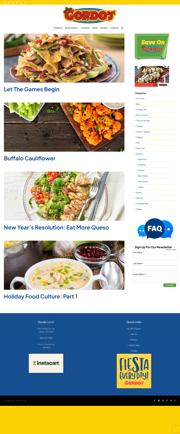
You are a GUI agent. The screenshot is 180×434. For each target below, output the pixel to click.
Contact (134, 351)
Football (139, 126)
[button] (122, 27)
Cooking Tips (141, 110)
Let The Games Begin (31, 89)
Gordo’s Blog (134, 345)
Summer (139, 198)
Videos (139, 209)
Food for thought (143, 121)
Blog (138, 104)
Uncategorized (142, 204)
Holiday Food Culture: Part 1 (40, 296)
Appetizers (142, 159)
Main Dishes (143, 176)
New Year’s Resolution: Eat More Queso (56, 227)
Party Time (140, 148)
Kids (138, 143)
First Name (138, 252)
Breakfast (142, 165)
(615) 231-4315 (46, 338)
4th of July (140, 99)
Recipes (139, 154)
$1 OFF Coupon (134, 329)
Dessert (141, 170)
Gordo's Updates (143, 132)
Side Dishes (143, 181)
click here (47, 347)
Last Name (138, 263)
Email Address (139, 274)
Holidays (139, 137)
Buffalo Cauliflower (29, 158)
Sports (138, 193)
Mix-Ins (134, 334)
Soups (140, 187)
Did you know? (142, 115)
